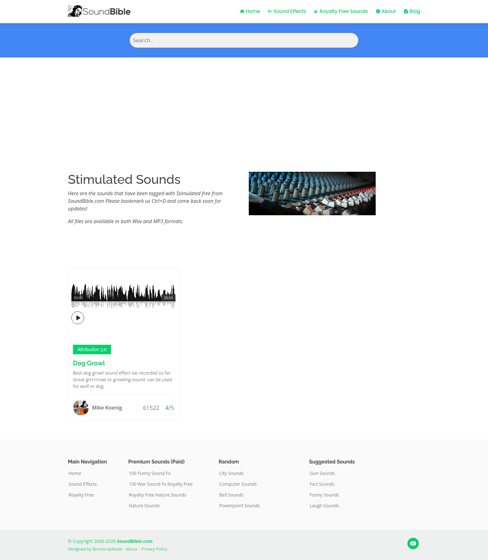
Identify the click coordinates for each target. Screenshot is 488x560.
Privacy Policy (154, 549)
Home (250, 11)
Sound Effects (287, 11)
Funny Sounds (324, 495)
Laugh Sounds (324, 505)
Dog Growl (89, 363)
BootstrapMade (107, 549)
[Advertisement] (244, 105)
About (386, 11)
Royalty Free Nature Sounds (157, 495)
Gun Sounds (322, 473)
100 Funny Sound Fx (149, 473)
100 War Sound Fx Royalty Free (161, 484)
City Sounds (231, 473)
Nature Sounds (144, 505)
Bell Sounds (231, 495)
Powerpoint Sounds (239, 505)
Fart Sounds (322, 484)
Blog (412, 11)
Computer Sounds (238, 484)
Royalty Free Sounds (340, 11)
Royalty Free (81, 495)
